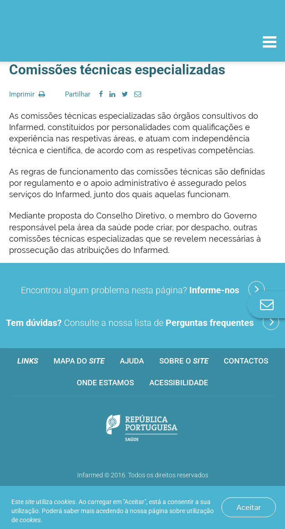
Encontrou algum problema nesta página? (143, 289)
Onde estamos (105, 382)
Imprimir (27, 94)
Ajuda (132, 360)
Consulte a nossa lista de (142, 322)
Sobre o (183, 360)
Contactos (246, 360)
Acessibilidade (178, 382)
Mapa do (79, 360)
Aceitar (248, 507)
